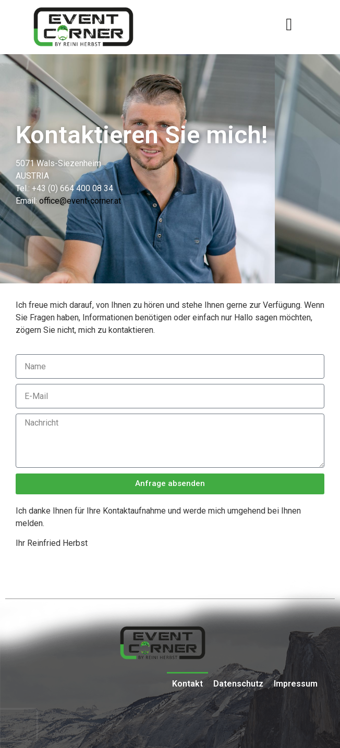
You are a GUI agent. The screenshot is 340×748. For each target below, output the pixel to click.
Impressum (296, 684)
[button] (289, 24)
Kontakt (187, 684)
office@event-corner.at (80, 201)
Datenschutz (238, 684)
